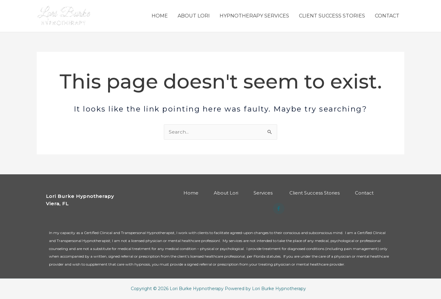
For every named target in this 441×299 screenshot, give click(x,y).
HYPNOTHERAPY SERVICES (254, 16)
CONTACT (387, 16)
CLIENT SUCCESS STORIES (332, 16)
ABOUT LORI (194, 16)
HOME (160, 16)
